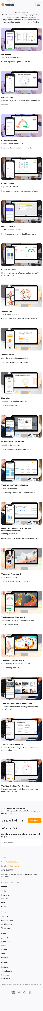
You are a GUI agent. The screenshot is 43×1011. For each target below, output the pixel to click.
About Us (4, 938)
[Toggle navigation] (38, 4)
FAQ (3, 953)
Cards (3, 907)
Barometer (5, 895)
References (5, 942)
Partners (4, 967)
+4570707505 (12, 862)
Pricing (4, 949)
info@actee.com (12, 866)
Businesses (5, 975)
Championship (7, 920)
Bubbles (4, 899)
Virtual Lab (5, 928)
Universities (5, 979)
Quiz (3, 903)
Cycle (3, 891)
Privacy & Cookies (23, 984)
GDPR (33, 984)
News (3, 946)
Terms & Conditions (9, 984)
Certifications (6, 924)
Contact (4, 957)
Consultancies (6, 971)
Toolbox (4, 916)
